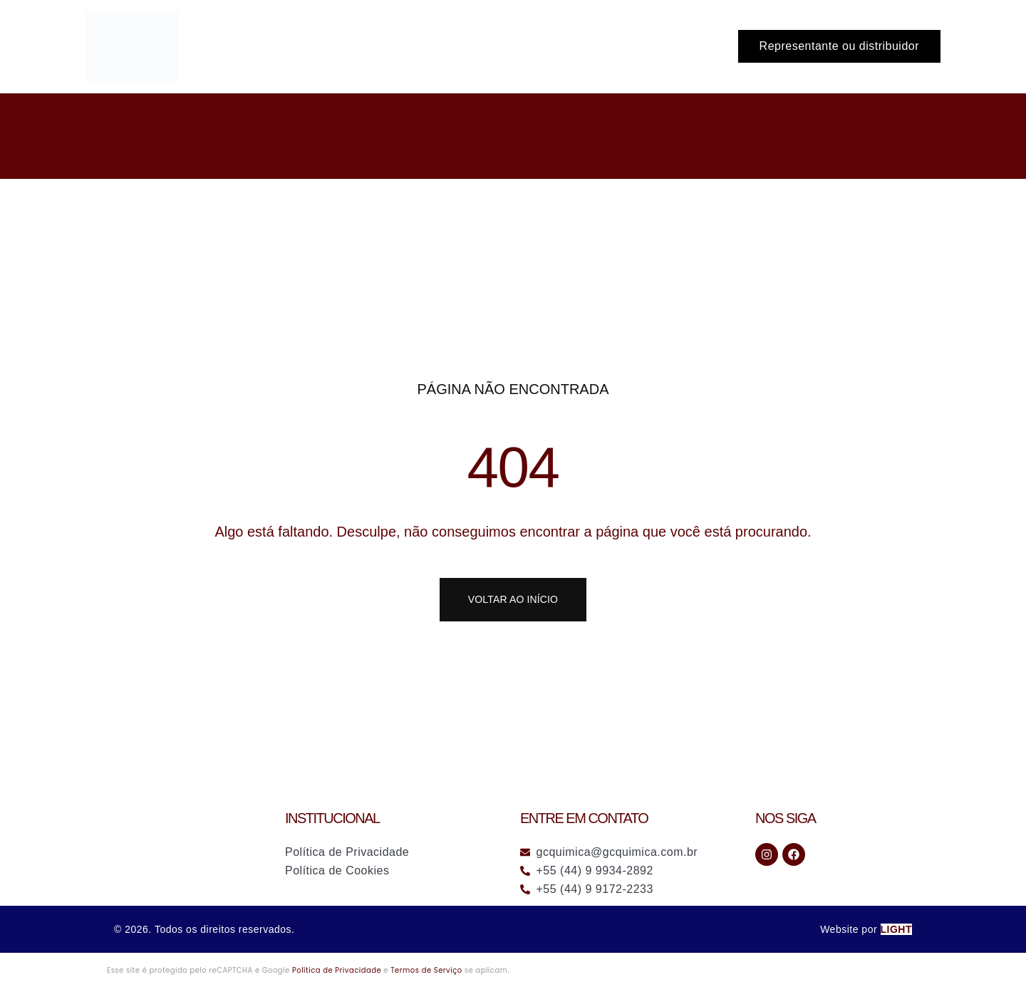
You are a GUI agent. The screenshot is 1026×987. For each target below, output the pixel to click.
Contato (691, 46)
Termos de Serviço (426, 970)
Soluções (533, 46)
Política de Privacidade (336, 970)
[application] (558, 46)
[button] (839, 46)
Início (464, 46)
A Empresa (617, 46)
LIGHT (897, 929)
